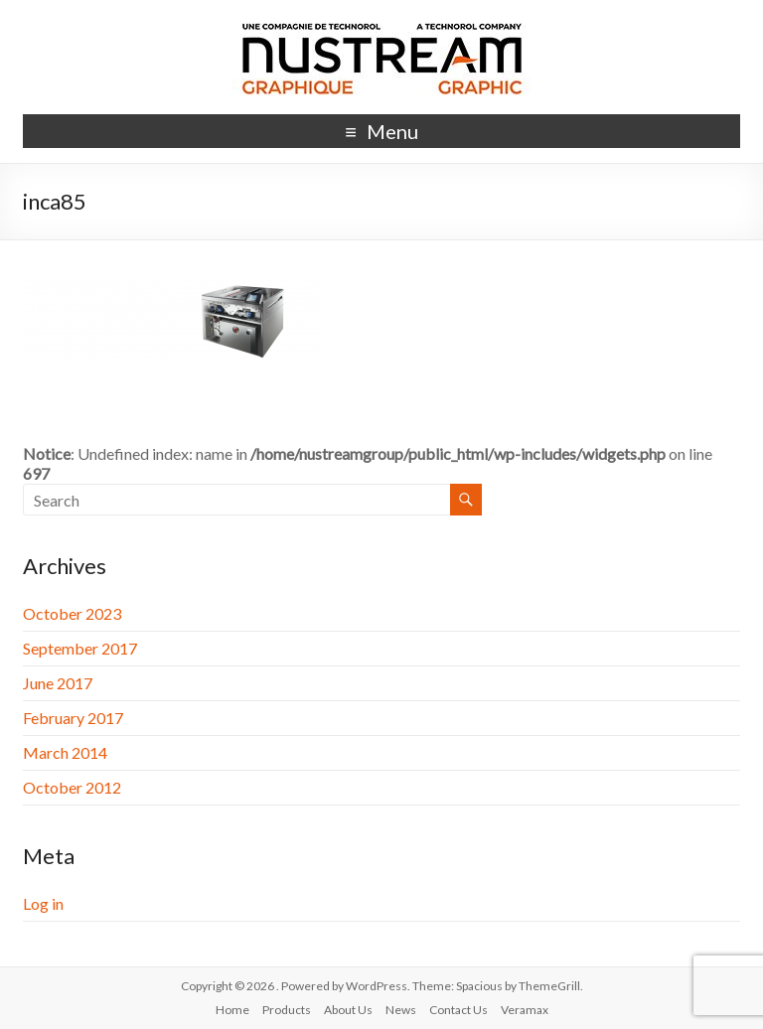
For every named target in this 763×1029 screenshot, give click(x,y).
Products (286, 1009)
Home (232, 1009)
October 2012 (72, 787)
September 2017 (80, 648)
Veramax (524, 1009)
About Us (348, 1009)
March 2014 (65, 752)
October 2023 (72, 613)
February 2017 (73, 717)
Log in (43, 903)
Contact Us (458, 1009)
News (400, 1009)
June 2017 (57, 682)
